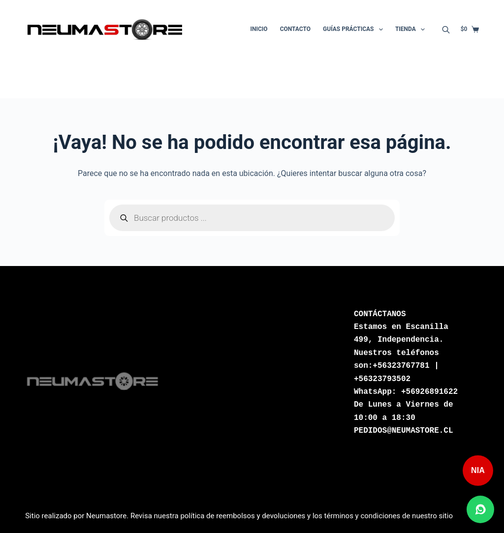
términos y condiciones (362, 515)
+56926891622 (429, 391)
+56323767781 (401, 365)
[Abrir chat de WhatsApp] (480, 509)
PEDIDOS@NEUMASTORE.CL (403, 430)
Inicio (259, 29)
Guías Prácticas (355, 29)
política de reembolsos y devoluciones (242, 515)
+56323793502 (382, 379)
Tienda (412, 29)
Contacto (295, 29)
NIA (478, 470)
